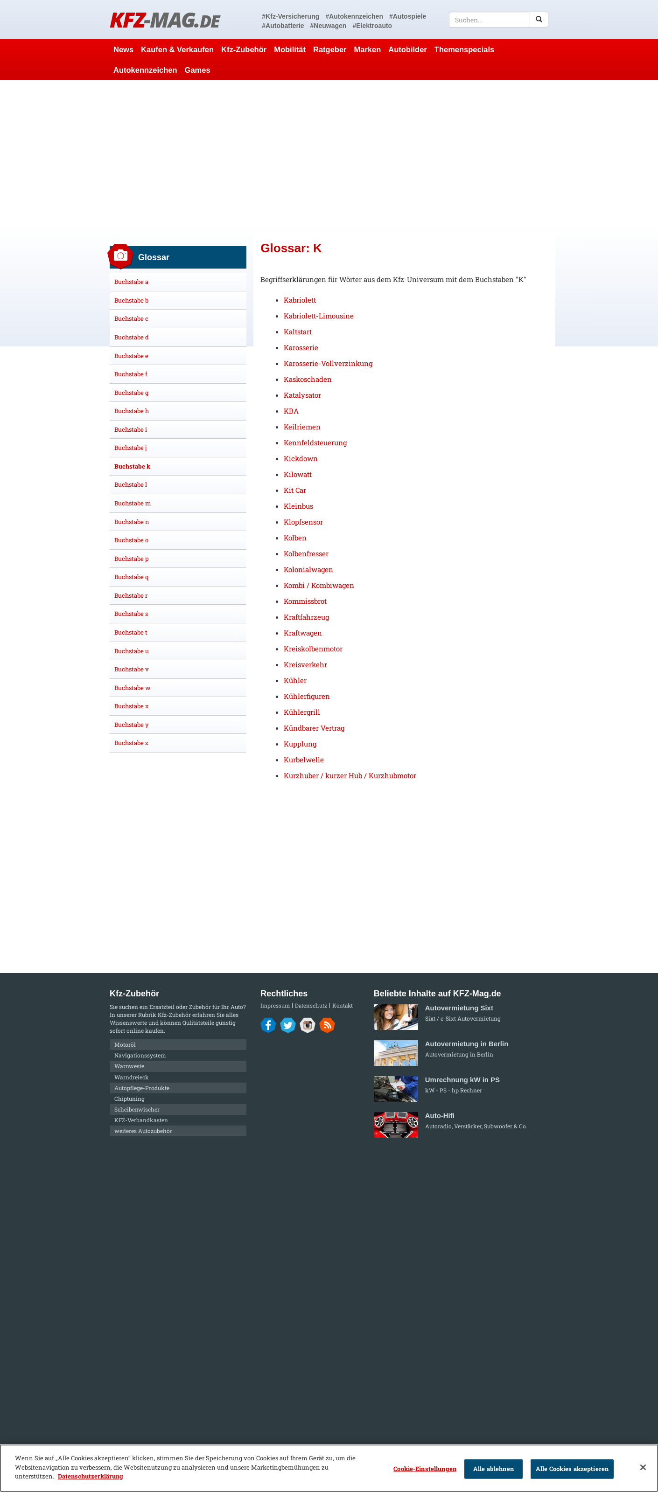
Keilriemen (302, 426)
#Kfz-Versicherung (290, 16)
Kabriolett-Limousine (319, 315)
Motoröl (125, 1044)
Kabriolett (300, 299)
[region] (329, 1468)
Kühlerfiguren (307, 696)
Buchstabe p (131, 558)
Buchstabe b (131, 300)
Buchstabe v (131, 669)
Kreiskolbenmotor (313, 648)
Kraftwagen (303, 632)
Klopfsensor (303, 521)
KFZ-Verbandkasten (141, 1120)
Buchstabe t (130, 632)
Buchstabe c (131, 318)
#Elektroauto (372, 25)
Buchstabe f (130, 374)
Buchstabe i (130, 429)
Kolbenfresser (306, 553)
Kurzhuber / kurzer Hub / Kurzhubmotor (350, 775)
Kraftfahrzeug (306, 617)
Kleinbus (298, 506)
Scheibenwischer (137, 1109)
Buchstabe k (132, 466)
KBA (291, 410)
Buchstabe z (131, 743)
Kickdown (301, 458)
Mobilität (290, 49)
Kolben (295, 537)
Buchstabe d (131, 337)
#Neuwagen (328, 25)
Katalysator (302, 395)
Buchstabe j (130, 447)
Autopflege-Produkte (141, 1087)
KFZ (164, 19)
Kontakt (342, 1005)
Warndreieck (131, 1077)
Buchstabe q (131, 577)
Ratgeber (330, 49)
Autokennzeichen (145, 70)
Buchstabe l (130, 484)
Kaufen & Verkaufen (177, 49)
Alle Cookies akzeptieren (572, 1468)
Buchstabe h (131, 411)
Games (197, 70)
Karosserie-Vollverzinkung (328, 363)
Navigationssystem (140, 1055)
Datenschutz (311, 1005)
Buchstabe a (131, 281)
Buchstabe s (131, 613)
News (123, 49)
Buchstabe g (131, 392)
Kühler (295, 680)
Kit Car (295, 490)
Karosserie (301, 347)
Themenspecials (464, 49)
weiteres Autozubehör (143, 1130)
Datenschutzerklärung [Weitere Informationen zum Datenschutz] (90, 1476)
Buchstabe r (130, 595)
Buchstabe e (131, 356)
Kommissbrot (305, 601)
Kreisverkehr (305, 664)
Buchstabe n (131, 522)
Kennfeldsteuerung (315, 442)
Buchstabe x (131, 706)
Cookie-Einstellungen (424, 1468)
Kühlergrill (302, 712)
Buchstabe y (131, 724)
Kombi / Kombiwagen (319, 585)
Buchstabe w (132, 688)
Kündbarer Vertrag (314, 727)
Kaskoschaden (308, 379)
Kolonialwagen (308, 569)
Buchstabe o (131, 540)
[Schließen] (643, 1467)
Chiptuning (129, 1098)
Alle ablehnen (493, 1468)
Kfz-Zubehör (243, 49)
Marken (367, 49)
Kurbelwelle (304, 759)
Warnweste (129, 1066)
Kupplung (300, 743)
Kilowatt (298, 474)
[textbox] (498, 20)
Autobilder (407, 49)
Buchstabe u (131, 651)
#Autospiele (407, 16)
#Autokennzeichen (354, 16)
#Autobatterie (283, 25)
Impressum (275, 1005)
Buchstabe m (132, 503)
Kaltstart (298, 331)
